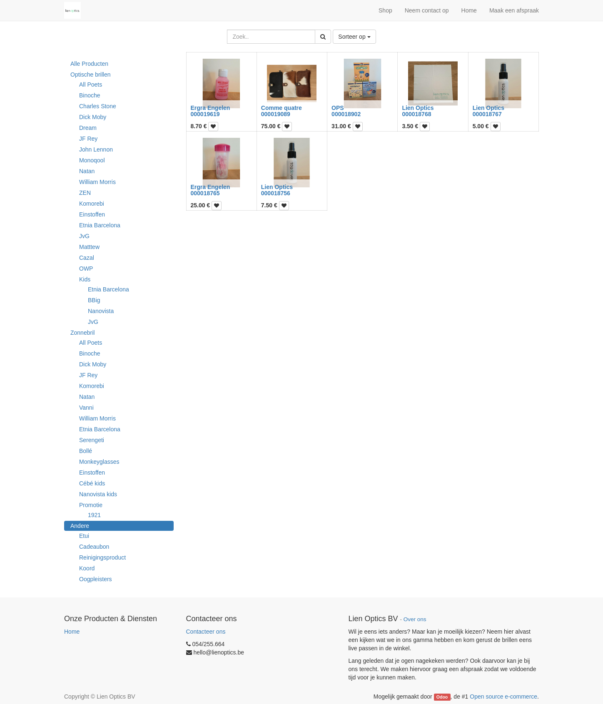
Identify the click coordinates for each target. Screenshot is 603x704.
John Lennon (96, 149)
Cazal (86, 257)
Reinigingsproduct (102, 557)
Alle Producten (89, 63)
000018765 (205, 193)
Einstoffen (92, 214)
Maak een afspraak (514, 10)
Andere (79, 525)
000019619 (205, 114)
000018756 (275, 193)
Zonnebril (82, 332)
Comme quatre (281, 107)
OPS (337, 107)
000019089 (275, 114)
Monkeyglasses (99, 461)
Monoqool (92, 160)
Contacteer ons (206, 631)
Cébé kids (92, 483)
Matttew (89, 247)
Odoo (442, 696)
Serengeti (91, 440)
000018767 (487, 114)
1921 (94, 515)
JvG (84, 236)
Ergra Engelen (210, 107)
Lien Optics (418, 107)
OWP (86, 268)
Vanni (86, 407)
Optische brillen (90, 74)
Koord (87, 568)
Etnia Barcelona (99, 225)
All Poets (90, 84)
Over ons (415, 619)
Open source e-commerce (503, 696)
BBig (94, 300)
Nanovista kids (98, 494)
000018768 (416, 114)
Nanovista (101, 311)
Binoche (89, 95)
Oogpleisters (95, 579)
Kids (84, 279)
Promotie (90, 505)
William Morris (97, 182)
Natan (87, 171)
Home (72, 631)
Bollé (85, 451)
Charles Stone (97, 106)
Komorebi (91, 203)
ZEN (85, 192)
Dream (88, 127)
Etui (84, 535)
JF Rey (88, 138)
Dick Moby (92, 117)
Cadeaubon (94, 546)
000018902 (346, 114)
